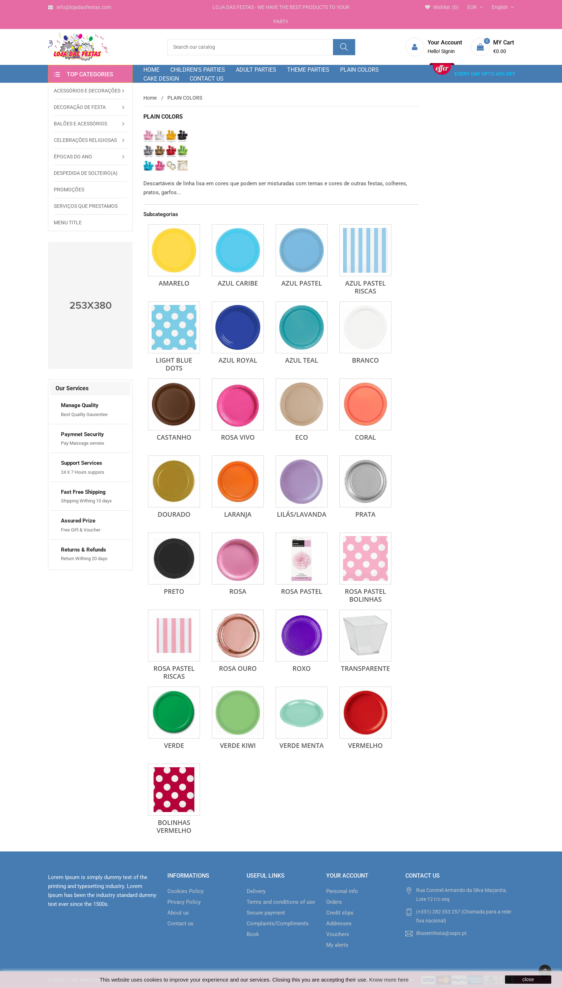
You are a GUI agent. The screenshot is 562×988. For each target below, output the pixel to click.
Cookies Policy (185, 891)
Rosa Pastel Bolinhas (365, 595)
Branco (365, 360)
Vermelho (365, 745)
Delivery (256, 891)
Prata (365, 514)
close (528, 979)
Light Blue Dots (174, 364)
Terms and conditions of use (281, 902)
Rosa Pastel (301, 591)
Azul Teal (301, 360)
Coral (365, 437)
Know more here (389, 980)
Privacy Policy (184, 902)
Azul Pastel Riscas (365, 287)
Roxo (301, 668)
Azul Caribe (238, 283)
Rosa (237, 591)
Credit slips (339, 913)
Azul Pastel (301, 283)
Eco (301, 437)
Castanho (174, 437)
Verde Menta (302, 745)
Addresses (339, 923)
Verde (174, 745)
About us (178, 913)
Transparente (365, 668)
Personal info (342, 891)
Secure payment (266, 913)
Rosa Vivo (237, 437)
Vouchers (337, 934)
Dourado (174, 514)
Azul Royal (237, 360)
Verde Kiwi (238, 745)
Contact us (180, 923)
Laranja (237, 514)
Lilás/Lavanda (302, 514)
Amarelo (174, 283)
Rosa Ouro (238, 668)
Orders (334, 902)
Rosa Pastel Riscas (174, 672)
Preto (174, 591)
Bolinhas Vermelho (174, 826)
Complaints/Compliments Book (278, 928)
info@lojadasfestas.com (79, 7)
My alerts (337, 945)
